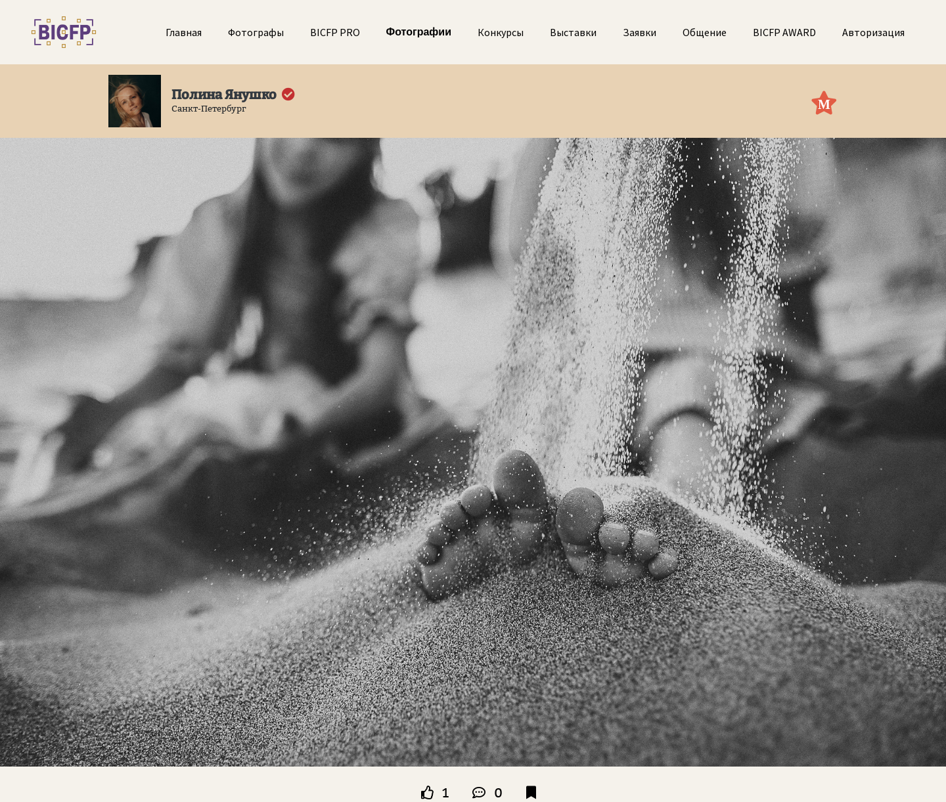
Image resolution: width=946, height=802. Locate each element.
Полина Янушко (224, 94)
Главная (184, 32)
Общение (705, 32)
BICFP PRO (335, 32)
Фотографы (256, 32)
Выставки (573, 32)
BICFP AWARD (784, 32)
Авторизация (873, 32)
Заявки (639, 32)
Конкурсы (501, 32)
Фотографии (418, 31)
